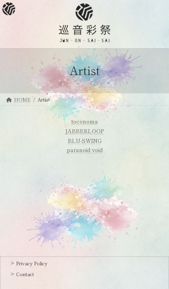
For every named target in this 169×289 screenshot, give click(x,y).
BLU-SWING (84, 140)
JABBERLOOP (84, 131)
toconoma (85, 121)
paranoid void (85, 150)
